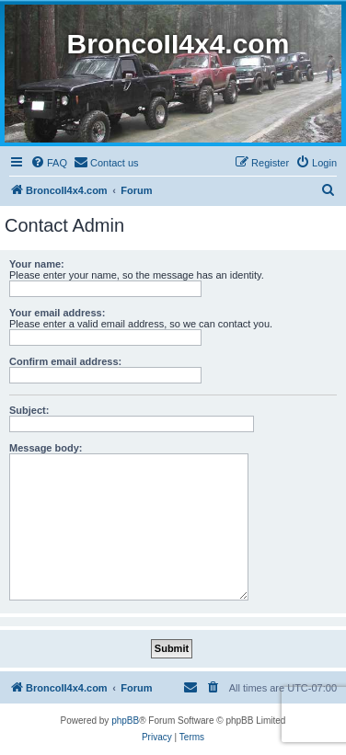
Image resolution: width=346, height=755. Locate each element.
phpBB (125, 720)
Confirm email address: (65, 361)
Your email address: (57, 312)
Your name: (36, 263)
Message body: (45, 447)
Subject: (29, 410)
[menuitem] (48, 163)
